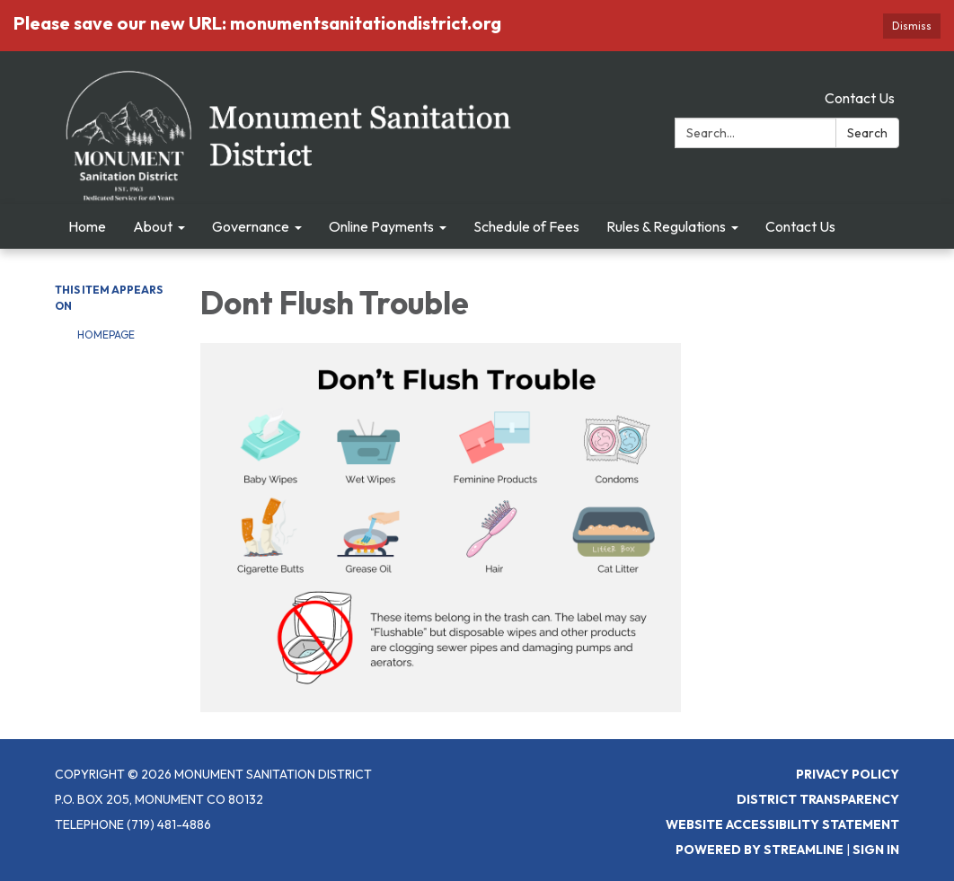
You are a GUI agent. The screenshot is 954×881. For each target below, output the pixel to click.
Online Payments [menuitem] (381, 226)
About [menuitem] (152, 226)
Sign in (875, 849)
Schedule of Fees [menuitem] (526, 226)
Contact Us (860, 98)
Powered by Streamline (760, 849)
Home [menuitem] (87, 226)
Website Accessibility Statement (782, 824)
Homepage (106, 334)
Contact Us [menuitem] (800, 226)
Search (867, 133)
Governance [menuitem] (250, 226)
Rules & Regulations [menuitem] (666, 226)
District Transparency (818, 799)
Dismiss (912, 25)
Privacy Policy (847, 774)
